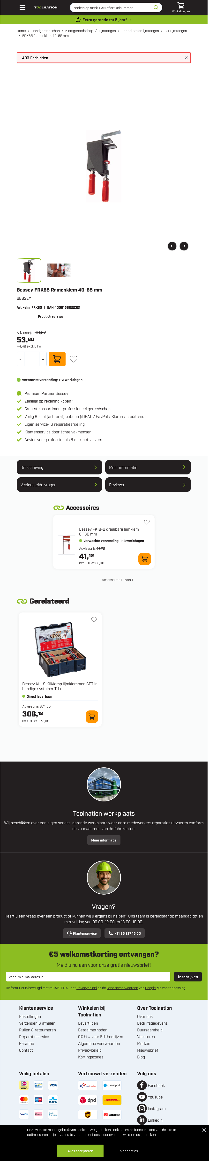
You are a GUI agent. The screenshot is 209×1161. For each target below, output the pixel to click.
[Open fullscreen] (104, 166)
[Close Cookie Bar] (204, 1130)
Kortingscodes (90, 1056)
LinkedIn (155, 1120)
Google (150, 988)
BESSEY (24, 298)
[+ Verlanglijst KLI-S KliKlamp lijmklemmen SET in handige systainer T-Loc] (94, 619)
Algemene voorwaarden (99, 1043)
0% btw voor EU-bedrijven (100, 1036)
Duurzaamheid (150, 1029)
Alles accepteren (80, 1151)
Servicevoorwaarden (122, 988)
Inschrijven (188, 976)
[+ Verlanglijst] (73, 359)
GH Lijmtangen (175, 30)
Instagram (157, 1108)
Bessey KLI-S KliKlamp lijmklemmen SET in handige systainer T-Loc (59, 686)
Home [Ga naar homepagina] (21, 30)
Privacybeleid (86, 988)
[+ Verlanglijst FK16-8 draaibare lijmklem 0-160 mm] (147, 522)
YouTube (155, 1096)
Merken (143, 1043)
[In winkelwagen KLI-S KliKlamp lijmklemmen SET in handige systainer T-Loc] (92, 716)
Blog (141, 1056)
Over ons (145, 1016)
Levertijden (88, 1023)
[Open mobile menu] (22, 7)
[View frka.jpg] (29, 270)
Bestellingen (30, 1016)
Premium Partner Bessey (46, 393)
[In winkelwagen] (57, 359)
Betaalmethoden (92, 1029)
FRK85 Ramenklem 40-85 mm (45, 35)
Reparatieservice (34, 1036)
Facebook (156, 1085)
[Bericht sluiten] (186, 58)
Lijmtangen (107, 30)
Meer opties (129, 1151)
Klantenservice (82, 933)
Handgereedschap (45, 30)
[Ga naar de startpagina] (46, 7)
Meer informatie (104, 840)
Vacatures (146, 1036)
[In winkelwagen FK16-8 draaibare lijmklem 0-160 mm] (144, 559)
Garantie (26, 1043)
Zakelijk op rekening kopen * (49, 400)
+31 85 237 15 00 (124, 933)
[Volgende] (184, 246)
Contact (26, 1050)
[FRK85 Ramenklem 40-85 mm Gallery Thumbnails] (44, 270)
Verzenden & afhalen (37, 1023)
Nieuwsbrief (147, 1050)
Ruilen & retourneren (37, 1029)
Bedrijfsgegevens (152, 1023)
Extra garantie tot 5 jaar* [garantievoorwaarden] (104, 19)
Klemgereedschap (79, 30)
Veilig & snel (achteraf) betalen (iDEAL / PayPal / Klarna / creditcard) (85, 416)
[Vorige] (172, 246)
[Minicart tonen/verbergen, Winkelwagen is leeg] (181, 7)
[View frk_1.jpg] (59, 270)
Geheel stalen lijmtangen (140, 30)
